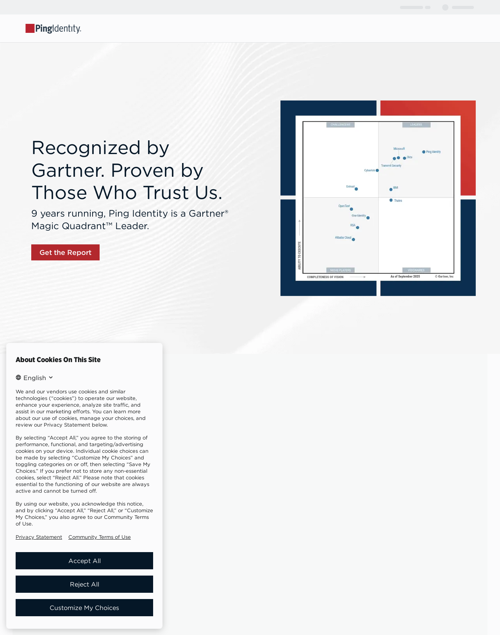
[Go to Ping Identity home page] (53, 28)
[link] (65, 252)
